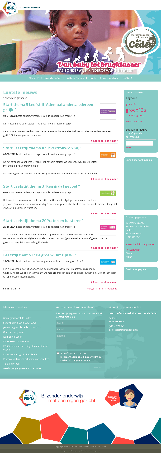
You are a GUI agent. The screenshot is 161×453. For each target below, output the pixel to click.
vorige (90, 288)
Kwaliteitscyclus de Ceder (16, 341)
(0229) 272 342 (116, 326)
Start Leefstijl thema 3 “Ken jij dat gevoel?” (41, 186)
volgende (112, 288)
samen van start (135, 121)
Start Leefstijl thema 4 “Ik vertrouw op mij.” (42, 147)
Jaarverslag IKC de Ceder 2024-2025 (22, 327)
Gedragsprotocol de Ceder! (17, 317)
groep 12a (131, 104)
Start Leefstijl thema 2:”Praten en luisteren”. (43, 220)
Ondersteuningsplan (13, 332)
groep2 (140, 115)
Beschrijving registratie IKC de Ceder (22, 368)
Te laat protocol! (11, 363)
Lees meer (111, 140)
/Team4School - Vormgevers (90, 451)
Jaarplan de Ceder (12, 336)
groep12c (131, 115)
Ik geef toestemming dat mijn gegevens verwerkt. (81, 357)
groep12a (136, 110)
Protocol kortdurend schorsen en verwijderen (26, 358)
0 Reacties (97, 140)
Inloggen (64, 451)
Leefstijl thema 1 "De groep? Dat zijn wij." (39, 254)
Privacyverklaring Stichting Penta (20, 354)
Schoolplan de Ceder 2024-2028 (19, 322)
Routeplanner (133, 249)
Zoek (128, 147)
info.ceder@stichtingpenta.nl (140, 244)
